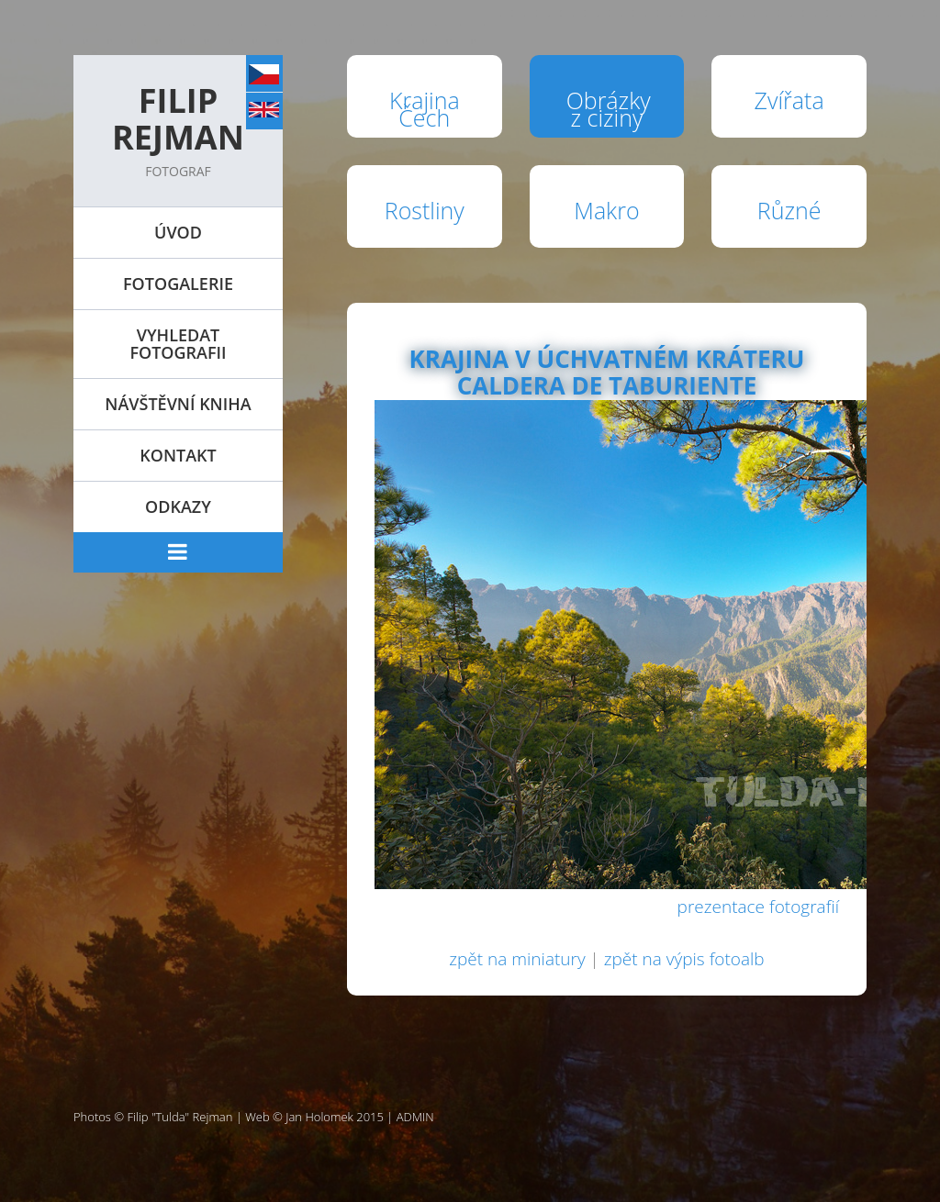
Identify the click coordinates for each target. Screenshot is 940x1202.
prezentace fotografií (758, 906)
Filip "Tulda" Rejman (180, 1116)
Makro (606, 210)
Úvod (178, 232)
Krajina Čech (424, 108)
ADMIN (415, 1116)
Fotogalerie (178, 284)
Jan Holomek (319, 1116)
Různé (789, 210)
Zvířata (789, 100)
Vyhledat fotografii (177, 343)
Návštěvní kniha (178, 404)
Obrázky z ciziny (608, 108)
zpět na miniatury (517, 959)
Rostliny (424, 210)
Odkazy (178, 506)
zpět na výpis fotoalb (684, 959)
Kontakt (178, 455)
